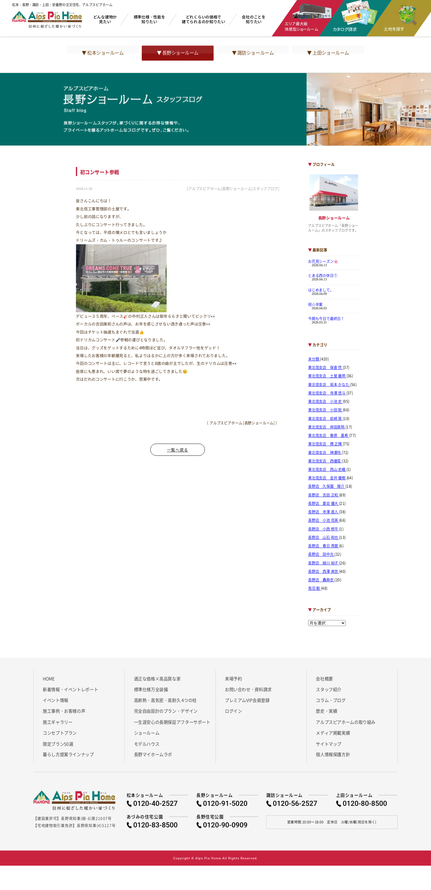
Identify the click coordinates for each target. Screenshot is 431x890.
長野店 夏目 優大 (323, 503)
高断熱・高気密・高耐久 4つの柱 (165, 700)
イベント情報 (55, 700)
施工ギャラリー (57, 722)
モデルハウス (147, 744)
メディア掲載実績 (333, 733)
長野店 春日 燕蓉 (323, 546)
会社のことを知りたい (253, 19)
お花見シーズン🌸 (323, 261)
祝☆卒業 (315, 304)
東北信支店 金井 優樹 (327, 478)
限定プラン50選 (58, 744)
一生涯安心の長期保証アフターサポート (172, 722)
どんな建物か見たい (105, 19)
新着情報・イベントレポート (70, 689)
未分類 (314, 359)
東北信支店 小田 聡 (325, 410)
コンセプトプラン (60, 733)
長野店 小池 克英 (323, 520)
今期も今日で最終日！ (326, 318)
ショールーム (147, 733)
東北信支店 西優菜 (325, 461)
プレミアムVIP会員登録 (247, 700)
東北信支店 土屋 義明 (327, 376)
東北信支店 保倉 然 (325, 367)
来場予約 (233, 678)
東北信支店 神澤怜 (325, 452)
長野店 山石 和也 (323, 537)
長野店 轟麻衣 (321, 580)
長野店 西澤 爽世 (323, 571)
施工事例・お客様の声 (64, 711)
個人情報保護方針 (333, 754)
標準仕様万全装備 (151, 689)
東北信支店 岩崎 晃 (325, 418)
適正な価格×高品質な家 (157, 678)
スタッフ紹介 (328, 689)
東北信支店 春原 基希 (328, 435)
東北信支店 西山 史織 (327, 469)
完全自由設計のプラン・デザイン (166, 711)
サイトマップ (328, 744)
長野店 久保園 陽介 (326, 486)
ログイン (233, 711)
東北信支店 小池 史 (325, 401)
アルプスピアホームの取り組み (345, 722)
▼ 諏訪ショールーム (253, 52)
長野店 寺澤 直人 (323, 512)
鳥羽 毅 (314, 588)
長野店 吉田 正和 (323, 495)
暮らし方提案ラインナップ (68, 754)
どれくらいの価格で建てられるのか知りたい (203, 19)
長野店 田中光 (321, 554)
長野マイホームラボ (153, 754)
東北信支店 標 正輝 (325, 444)
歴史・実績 (326, 711)
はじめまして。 (321, 290)
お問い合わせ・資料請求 (248, 689)
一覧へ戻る (177, 450)
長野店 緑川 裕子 (323, 563)
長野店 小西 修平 (323, 529)
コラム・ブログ (330, 700)
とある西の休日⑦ (322, 275)
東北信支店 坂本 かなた (329, 384)
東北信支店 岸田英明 (326, 427)
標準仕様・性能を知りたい (149, 19)
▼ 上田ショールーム (328, 52)
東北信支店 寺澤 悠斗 (327, 393)
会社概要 (324, 678)
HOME (49, 678)
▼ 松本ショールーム (103, 52)
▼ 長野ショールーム (178, 52)
